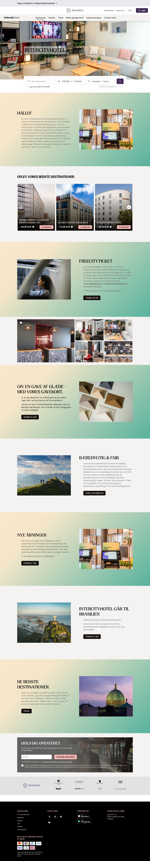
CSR (18, 824)
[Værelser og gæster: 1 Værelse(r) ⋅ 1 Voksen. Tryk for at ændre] (100, 81)
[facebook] (49, 817)
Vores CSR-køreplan (94, 493)
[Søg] (120, 81)
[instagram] (55, 817)
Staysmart (20, 817)
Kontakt (19, 827)
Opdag (26, 711)
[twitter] (61, 817)
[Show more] (21, 323)
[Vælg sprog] (121, 10)
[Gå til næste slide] (129, 207)
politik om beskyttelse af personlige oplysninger (58, 762)
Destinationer (21, 830)
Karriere (19, 820)
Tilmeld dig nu (92, 298)
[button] (46, 340)
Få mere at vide (30, 417)
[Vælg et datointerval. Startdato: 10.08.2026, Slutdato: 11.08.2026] (70, 81)
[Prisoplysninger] (33, 227)
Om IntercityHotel (23, 814)
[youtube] (49, 822)
